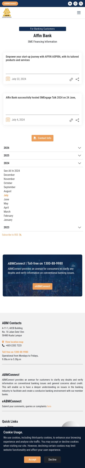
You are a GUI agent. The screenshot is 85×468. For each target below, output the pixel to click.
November (9, 179)
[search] (81, 4)
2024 (6, 163)
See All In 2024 (12, 170)
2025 (6, 155)
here (49, 406)
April (6, 207)
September (9, 187)
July (6, 195)
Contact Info (42, 138)
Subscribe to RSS (11, 234)
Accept (32, 459)
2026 (6, 147)
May (6, 203)
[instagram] (75, 4)
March (7, 211)
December (9, 175)
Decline (52, 459)
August (7, 191)
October (8, 183)
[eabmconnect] (10, 4)
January (8, 219)
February (8, 215)
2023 (6, 227)
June (6, 199)
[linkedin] (70, 4)
